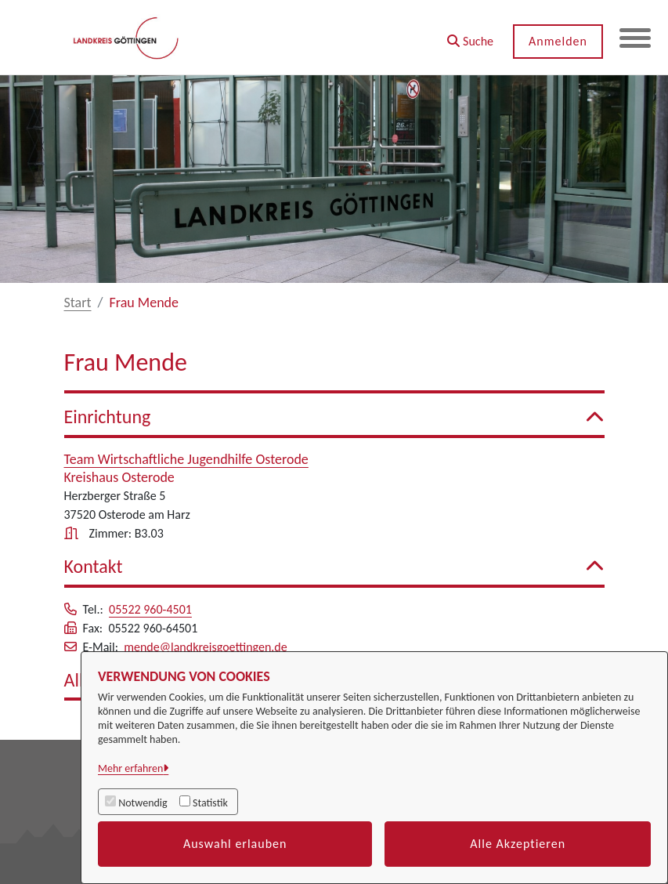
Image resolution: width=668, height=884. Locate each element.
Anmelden (558, 41)
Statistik (210, 803)
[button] (470, 35)
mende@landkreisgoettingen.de (205, 646)
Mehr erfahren (130, 768)
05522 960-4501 (150, 609)
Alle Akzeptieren (517, 843)
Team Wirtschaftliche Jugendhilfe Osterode (186, 459)
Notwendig (142, 803)
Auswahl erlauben (235, 843)
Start (78, 302)
